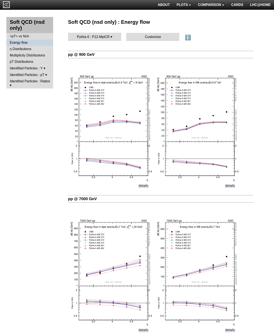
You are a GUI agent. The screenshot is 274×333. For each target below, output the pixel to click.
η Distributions (20, 49)
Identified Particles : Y (26, 68)
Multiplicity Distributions (27, 55)
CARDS (237, 5)
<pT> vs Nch (19, 36)
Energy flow (19, 42)
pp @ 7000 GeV (82, 199)
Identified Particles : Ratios (30, 81)
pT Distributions (21, 61)
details (143, 185)
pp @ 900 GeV (81, 54)
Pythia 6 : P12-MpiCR (93, 37)
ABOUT (164, 5)
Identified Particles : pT (27, 75)
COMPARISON (211, 5)
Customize (153, 37)
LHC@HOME (260, 5)
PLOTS (184, 5)
